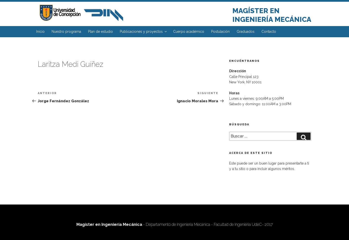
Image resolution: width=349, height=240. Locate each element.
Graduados (245, 32)
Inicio (40, 32)
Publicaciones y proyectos (143, 32)
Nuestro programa (66, 32)
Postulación (220, 32)
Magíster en (256, 11)
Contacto (268, 32)
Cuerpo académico (188, 32)
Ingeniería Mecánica (271, 19)
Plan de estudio (100, 32)
